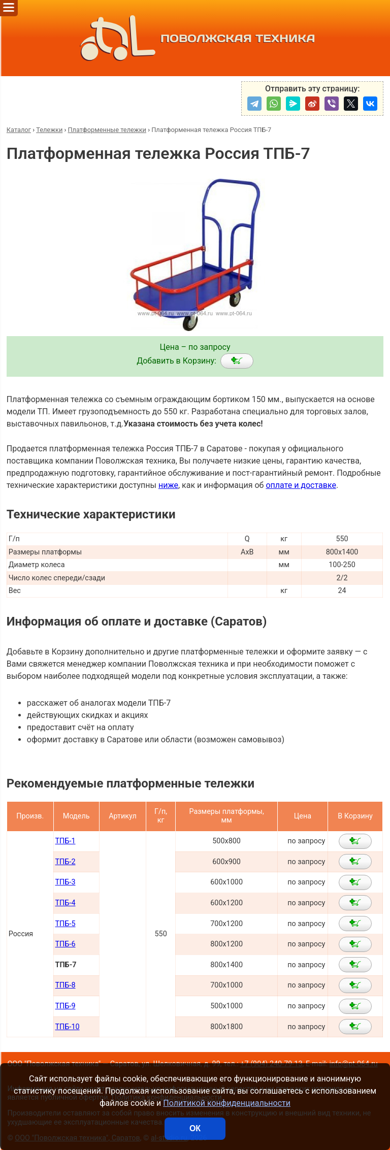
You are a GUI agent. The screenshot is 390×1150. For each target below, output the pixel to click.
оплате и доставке (301, 485)
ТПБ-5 (65, 923)
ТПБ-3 (65, 882)
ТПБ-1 (65, 841)
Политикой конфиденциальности (226, 1103)
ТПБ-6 (65, 944)
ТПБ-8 (65, 985)
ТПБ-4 (65, 903)
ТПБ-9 (65, 1006)
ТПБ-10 (67, 1027)
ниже (168, 485)
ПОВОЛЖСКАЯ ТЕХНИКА (195, 38)
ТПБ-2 (65, 862)
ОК (195, 1128)
